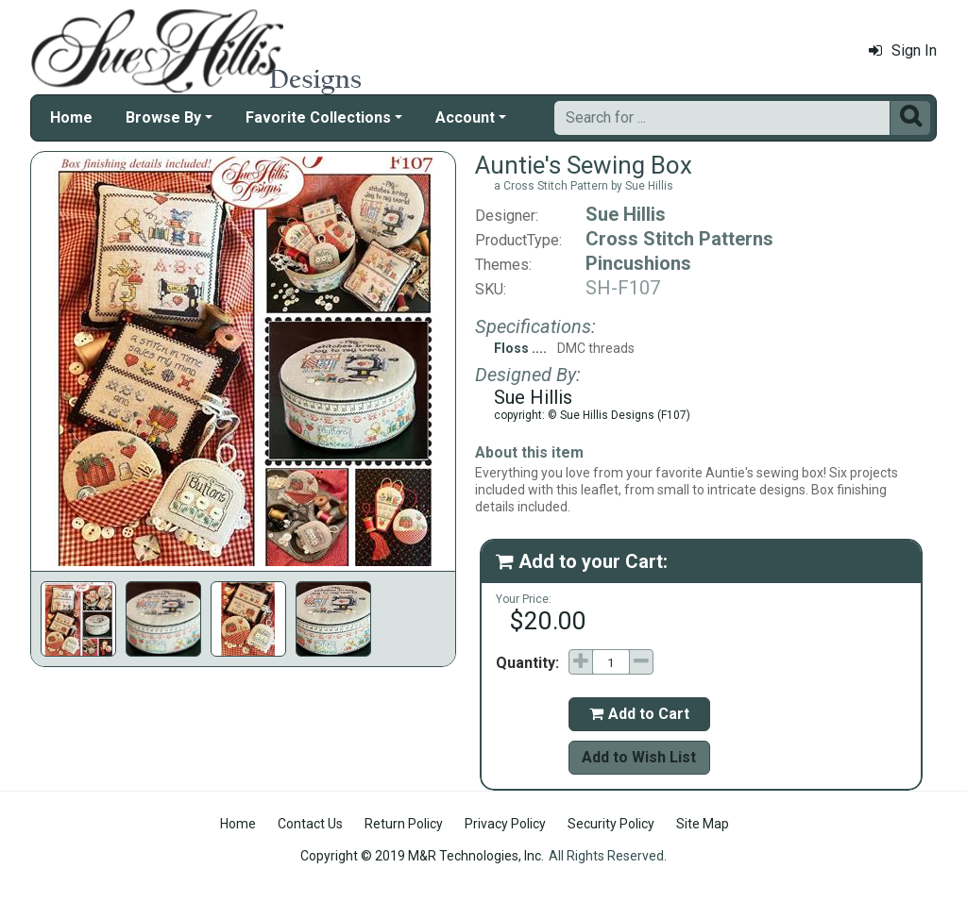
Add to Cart (639, 714)
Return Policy (404, 823)
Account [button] (465, 117)
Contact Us (310, 823)
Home (71, 117)
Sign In (903, 50)
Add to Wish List (639, 757)
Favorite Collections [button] (318, 117)
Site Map (702, 823)
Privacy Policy (505, 823)
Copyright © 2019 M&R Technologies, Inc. (422, 855)
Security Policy (611, 823)
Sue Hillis (625, 214)
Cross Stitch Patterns (679, 238)
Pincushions (638, 263)
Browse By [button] (163, 117)
